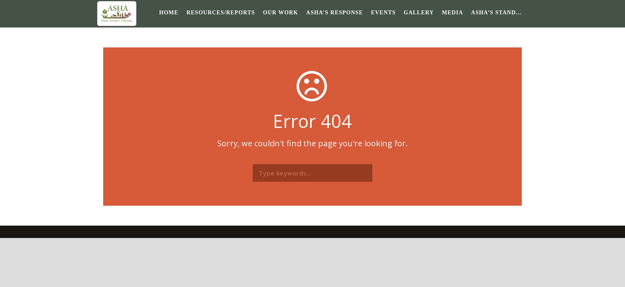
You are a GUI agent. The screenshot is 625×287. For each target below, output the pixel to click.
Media (452, 13)
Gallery (419, 13)
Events (383, 13)
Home (168, 13)
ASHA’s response (334, 13)
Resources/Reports (221, 13)
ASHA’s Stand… (496, 13)
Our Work (280, 13)
